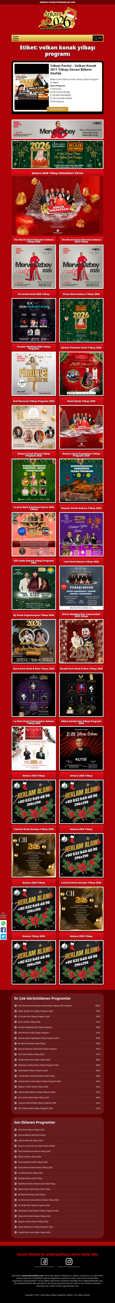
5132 (98, 1032)
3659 (98, 1065)
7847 (98, 1011)
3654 (98, 1070)
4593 (98, 1043)
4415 (98, 1049)
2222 (98, 1103)
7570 (98, 1022)
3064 (98, 1097)
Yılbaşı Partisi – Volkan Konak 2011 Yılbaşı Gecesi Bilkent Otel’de (73, 69)
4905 (98, 1038)
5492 (98, 1027)
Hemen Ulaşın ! (57, 109)
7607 (98, 1016)
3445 (98, 1081)
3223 (98, 1086)
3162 (98, 1092)
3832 (98, 1059)
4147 (98, 1054)
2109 (98, 1108)
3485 (98, 1076)
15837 (97, 1005)
